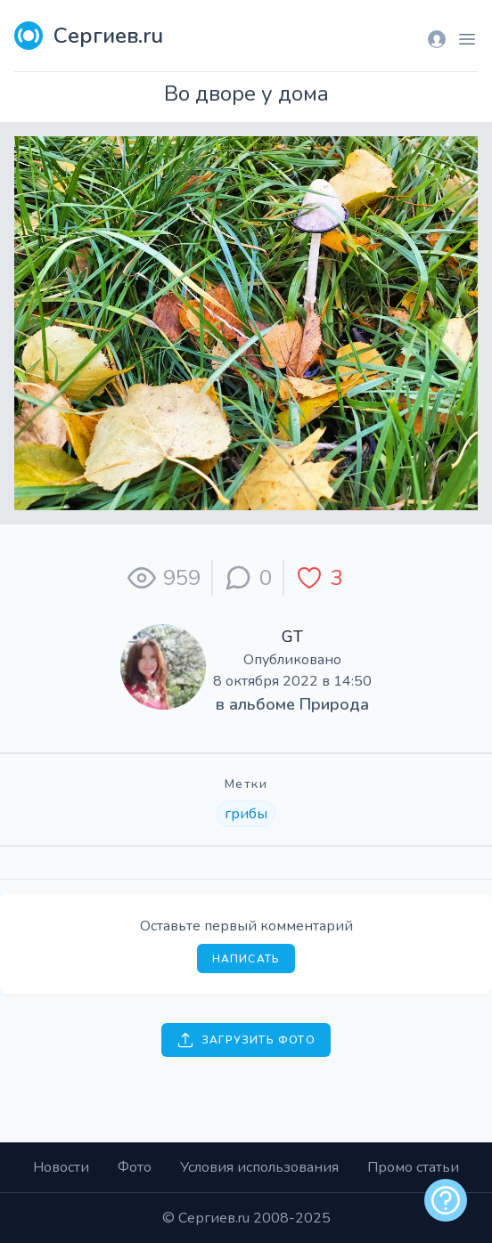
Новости (61, 1167)
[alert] (445, 1200)
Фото (135, 1167)
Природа (334, 704)
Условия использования (259, 1167)
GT (292, 636)
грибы (246, 814)
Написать (246, 959)
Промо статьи (413, 1167)
